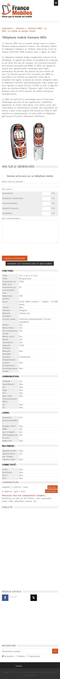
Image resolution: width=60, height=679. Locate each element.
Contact (19, 666)
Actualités (9, 656)
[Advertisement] (21, 548)
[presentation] (23, 249)
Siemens (20, 28)
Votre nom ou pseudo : (13, 181)
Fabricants (7, 28)
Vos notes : (7, 189)
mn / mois (23, 487)
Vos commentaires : (11, 218)
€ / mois (21, 491)
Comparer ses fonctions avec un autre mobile (30, 263)
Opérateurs (34, 656)
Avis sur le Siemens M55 (18, 166)
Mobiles (21, 656)
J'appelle (6, 487)
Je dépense (7, 491)
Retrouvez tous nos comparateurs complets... (24, 495)
